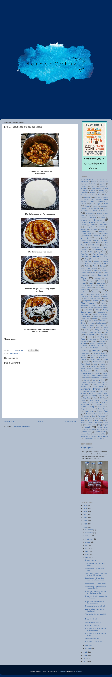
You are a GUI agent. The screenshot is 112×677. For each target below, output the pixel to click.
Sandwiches (85, 371)
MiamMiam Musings (101, 307)
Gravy (104, 270)
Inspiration (84, 285)
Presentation (101, 343)
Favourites (84, 256)
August (88, 542)
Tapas (106, 414)
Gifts (102, 268)
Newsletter (97, 316)
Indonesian (101, 283)
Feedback (95, 256)
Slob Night (85, 384)
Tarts (93, 416)
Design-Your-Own (99, 235)
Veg (99, 425)
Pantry (98, 327)
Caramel (95, 206)
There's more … (90, 560)
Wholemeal (84, 436)
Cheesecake (90, 213)
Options (92, 325)
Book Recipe (96, 199)
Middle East (88, 310)
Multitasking (101, 312)
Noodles (95, 319)
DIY (102, 238)
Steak (100, 396)
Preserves (84, 345)
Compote (102, 227)
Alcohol (102, 179)
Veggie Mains (103, 427)
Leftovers (84, 292)
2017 (86, 655)
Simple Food (96, 382)
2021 (86, 521)
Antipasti (85, 184)
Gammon (103, 266)
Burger (98, 204)
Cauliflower (84, 208)
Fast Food (85, 254)
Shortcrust (105, 377)
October (88, 536)
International (94, 285)
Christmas (97, 220)
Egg (106, 245)
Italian (102, 285)
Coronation (93, 229)
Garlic (83, 268)
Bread (93, 201)
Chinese (83, 217)
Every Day (84, 252)
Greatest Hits (85, 272)
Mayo (104, 301)
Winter (93, 436)
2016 (86, 658)
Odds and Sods (99, 321)
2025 (86, 509)
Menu (94, 305)
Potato (83, 343)
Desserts (85, 238)
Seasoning (86, 375)
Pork (93, 341)
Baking (101, 190)
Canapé (87, 206)
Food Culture (94, 259)
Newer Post (10, 421)
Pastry (96, 330)
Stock (83, 400)
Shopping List (95, 377)
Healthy (85, 275)
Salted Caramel (86, 368)
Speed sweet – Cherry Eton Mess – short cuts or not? (95, 579)
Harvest (106, 272)
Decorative (104, 233)
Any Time (94, 184)
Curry (95, 233)
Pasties (87, 330)
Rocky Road (85, 364)
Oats (90, 321)
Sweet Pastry (91, 409)
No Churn (105, 316)
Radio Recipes (93, 348)
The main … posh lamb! (93, 641)
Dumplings (88, 242)
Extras (92, 252)
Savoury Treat (86, 373)
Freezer (105, 261)
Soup (102, 391)
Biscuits (105, 197)
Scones (97, 373)
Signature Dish (85, 382)
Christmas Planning (88, 222)
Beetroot (87, 197)
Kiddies (102, 287)
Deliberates (87, 235)
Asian (93, 186)
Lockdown (105, 296)
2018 (86, 652)
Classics (83, 224)
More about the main (92, 638)
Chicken (91, 215)
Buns (91, 204)
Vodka (106, 429)
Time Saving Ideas (86, 418)
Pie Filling (100, 337)
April (87, 554)
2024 (86, 512)
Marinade (96, 301)
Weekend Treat (85, 434)
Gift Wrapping (92, 268)
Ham (99, 272)
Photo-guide (14, 353)
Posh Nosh (102, 341)
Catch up (103, 206)
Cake (106, 204)
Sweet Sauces (103, 409)
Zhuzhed (99, 438)
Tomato (90, 420)
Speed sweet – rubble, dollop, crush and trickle (95, 587)
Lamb (103, 290)
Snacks (83, 386)
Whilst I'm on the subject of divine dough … (94, 602)
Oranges (101, 325)
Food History (104, 259)
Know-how (95, 289)
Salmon (102, 366)
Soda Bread (98, 386)
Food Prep (87, 261)
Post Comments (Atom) (22, 426)
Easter (98, 242)
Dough (96, 240)
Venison (86, 429)
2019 (86, 527)
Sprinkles (85, 395)
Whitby (103, 434)
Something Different (90, 389)
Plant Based (92, 339)
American (93, 181)
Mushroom (85, 314)
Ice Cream (101, 281)
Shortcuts (86, 380)
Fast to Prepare (98, 254)
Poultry (92, 343)
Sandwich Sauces (99, 368)
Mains (106, 298)
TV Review (98, 422)
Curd (89, 233)
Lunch (85, 298)
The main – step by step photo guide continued (95, 629)
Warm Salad (87, 432)
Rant (104, 348)
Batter (93, 195)
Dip (96, 238)
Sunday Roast (102, 406)
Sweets (88, 414)
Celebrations (95, 208)
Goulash (96, 270)
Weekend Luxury (99, 432)
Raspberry (84, 351)
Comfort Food (103, 224)
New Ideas (104, 314)
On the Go (91, 323)
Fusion (95, 266)
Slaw (103, 382)
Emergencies (95, 247)
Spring (106, 393)
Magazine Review (95, 298)
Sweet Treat (102, 411)
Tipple (96, 418)
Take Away (97, 414)
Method (83, 307)
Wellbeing (95, 434)
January (88, 648)
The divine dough (91, 619)
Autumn (84, 188)
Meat (103, 303)
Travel (97, 420)
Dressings (105, 240)
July (87, 545)
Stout (103, 402)
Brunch (83, 204)
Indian (91, 283)
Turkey (83, 422)
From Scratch (97, 263)
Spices (91, 393)
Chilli (102, 215)
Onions (83, 325)
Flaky (86, 259)
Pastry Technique (95, 332)
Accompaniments (87, 179)
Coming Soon (90, 227)
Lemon (94, 292)
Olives (83, 323)
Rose (95, 364)
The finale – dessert (92, 625)
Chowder (84, 220)
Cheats (95, 210)
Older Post (70, 421)
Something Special (88, 391)
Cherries (99, 213)
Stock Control (95, 400)
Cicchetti (102, 222)
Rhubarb (84, 360)
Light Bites (95, 294)
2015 (86, 661)
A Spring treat (87, 448)
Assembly (102, 186)
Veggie (88, 427)
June (87, 548)
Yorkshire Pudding (89, 438)
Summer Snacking (87, 407)
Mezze (90, 307)
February (88, 645)
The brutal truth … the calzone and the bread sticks (95, 592)
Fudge (87, 266)
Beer (106, 195)
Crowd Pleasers (87, 231)
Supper (83, 409)
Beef (99, 195)
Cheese (104, 210)
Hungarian (92, 281)
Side (94, 380)
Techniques (101, 416)
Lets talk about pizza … (93, 622)
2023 (86, 515)
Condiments (84, 229)
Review (101, 357)
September (89, 539)
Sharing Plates (96, 375)
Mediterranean (85, 305)
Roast (86, 362)
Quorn (83, 348)
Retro (93, 357)
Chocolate (92, 218)
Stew (95, 398)
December (89, 530)
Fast (104, 252)
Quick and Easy (97, 345)
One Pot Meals (101, 323)
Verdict (93, 429)
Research (93, 355)
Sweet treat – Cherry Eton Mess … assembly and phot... (96, 574)
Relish (83, 355)
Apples (83, 186)
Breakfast (102, 201)
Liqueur (97, 296)
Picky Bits (103, 334)
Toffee (83, 420)
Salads (83, 366)
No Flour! (86, 319)
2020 (86, 524)
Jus (96, 287)
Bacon (93, 190)
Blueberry (86, 199)
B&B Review (96, 188)
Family (98, 252)
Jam (82, 287)
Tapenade (86, 416)
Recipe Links (85, 353)
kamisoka (63, 671)
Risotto (105, 360)
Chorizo (102, 218)
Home (40, 421)
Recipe (96, 350)
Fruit (106, 263)
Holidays (98, 278)
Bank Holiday (102, 192)
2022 (86, 518)
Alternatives (84, 182)
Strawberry (85, 404)
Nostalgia (103, 318)
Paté (106, 332)
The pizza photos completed (95, 606)
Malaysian (86, 301)
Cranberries (102, 229)
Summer (100, 404)
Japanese (89, 287)
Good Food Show (86, 270)
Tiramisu (103, 418)
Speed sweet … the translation (96, 583)
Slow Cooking (98, 384)
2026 (86, 505)
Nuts (82, 321)
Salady (93, 366)
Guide (93, 273)
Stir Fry (102, 398)
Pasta (106, 327)
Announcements (103, 181)
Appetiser (102, 184)
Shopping (86, 377)
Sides (101, 380)
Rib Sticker (92, 359)
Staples (93, 396)
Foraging (96, 261)
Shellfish (105, 375)
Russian (103, 364)
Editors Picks (93, 245)
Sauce (99, 371)
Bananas (92, 193)
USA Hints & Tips (90, 425)
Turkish (90, 422)
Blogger (78, 671)
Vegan (105, 425)
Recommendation (99, 353)
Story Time (94, 402)
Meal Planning (87, 303)
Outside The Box (87, 327)
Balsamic (84, 193)
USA (106, 422)
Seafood (105, 373)
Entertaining (98, 249)
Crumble (102, 231)
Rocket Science (98, 362)
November (89, 533)
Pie (91, 337)
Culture (83, 233)
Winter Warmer (102, 436)
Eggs (86, 247)
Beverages (97, 197)
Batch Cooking (85, 195)
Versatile (99, 429)
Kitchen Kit (85, 290)
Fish (106, 256)
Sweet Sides (89, 411)
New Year (86, 316)
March (87, 557)
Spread (99, 393)
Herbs (92, 275)
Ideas (83, 283)
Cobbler (92, 224)
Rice (98, 360)
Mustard (95, 314)
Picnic (83, 337)
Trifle (104, 420)
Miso (97, 310)
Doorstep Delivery (86, 240)
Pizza (21, 353)
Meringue (103, 305)
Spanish (83, 393)
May (87, 551)
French (87, 263)
